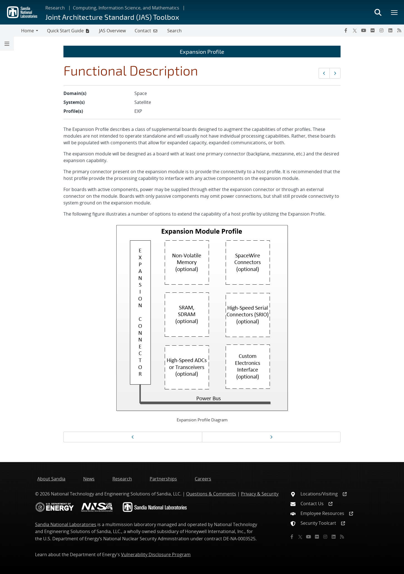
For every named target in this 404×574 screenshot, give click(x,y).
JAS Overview (112, 31)
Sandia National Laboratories (65, 524)
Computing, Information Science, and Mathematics (126, 8)
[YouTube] (363, 30)
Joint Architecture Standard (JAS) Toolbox (112, 17)
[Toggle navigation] (10, 31)
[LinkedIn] (390, 30)
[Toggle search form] (378, 12)
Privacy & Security (260, 494)
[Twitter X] (355, 30)
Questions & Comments (211, 494)
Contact (143, 31)
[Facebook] (346, 30)
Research (55, 8)
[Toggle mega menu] (394, 12)
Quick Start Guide (65, 31)
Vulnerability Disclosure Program (156, 554)
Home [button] (27, 31)
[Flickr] (372, 30)
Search (174, 31)
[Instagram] (381, 30)
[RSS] (399, 30)
